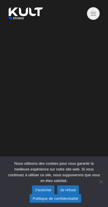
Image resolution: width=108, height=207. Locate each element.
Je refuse (68, 190)
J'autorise (43, 190)
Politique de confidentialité (55, 198)
